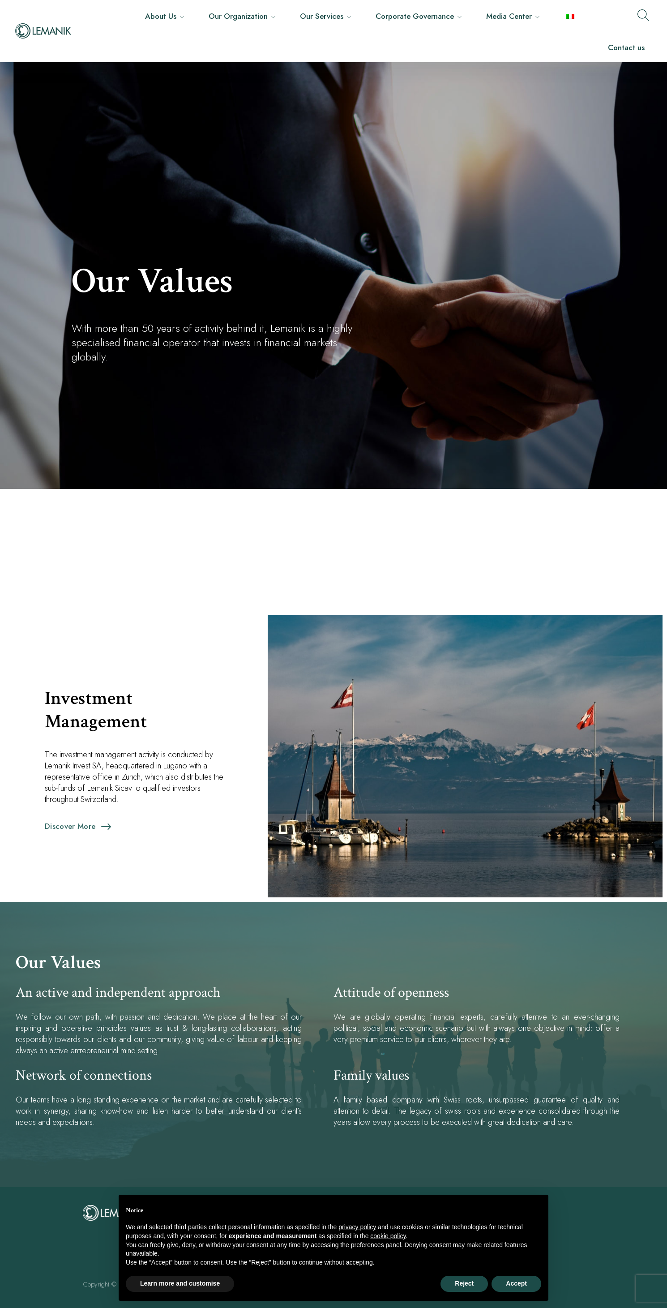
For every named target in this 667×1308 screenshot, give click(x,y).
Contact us (626, 47)
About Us (160, 16)
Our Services (321, 16)
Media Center (509, 16)
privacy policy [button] (357, 1227)
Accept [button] (516, 1283)
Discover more (70, 826)
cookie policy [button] (388, 1235)
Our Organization (238, 16)
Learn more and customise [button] (180, 1283)
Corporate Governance (415, 16)
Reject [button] (464, 1283)
